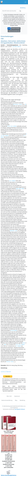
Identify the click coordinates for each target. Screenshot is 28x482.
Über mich (9, 396)
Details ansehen (16, 28)
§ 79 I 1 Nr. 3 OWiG (11, 126)
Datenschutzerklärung (14, 31)
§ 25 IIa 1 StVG (9, 361)
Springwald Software (20, 409)
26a (5, 344)
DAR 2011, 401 (13, 230)
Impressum (17, 396)
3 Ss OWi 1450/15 (16, 46)
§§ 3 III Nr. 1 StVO (17, 104)
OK (9, 28)
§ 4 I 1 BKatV (12, 180)
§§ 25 (24, 343)
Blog (16, 400)
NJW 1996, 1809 (20, 188)
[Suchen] (10, 11)
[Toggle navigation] (25, 2)
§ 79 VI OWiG (14, 330)
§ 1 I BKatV (18, 346)
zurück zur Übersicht (6, 371)
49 (25, 104)
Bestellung (22, 7)
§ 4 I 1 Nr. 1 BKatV (20, 344)
